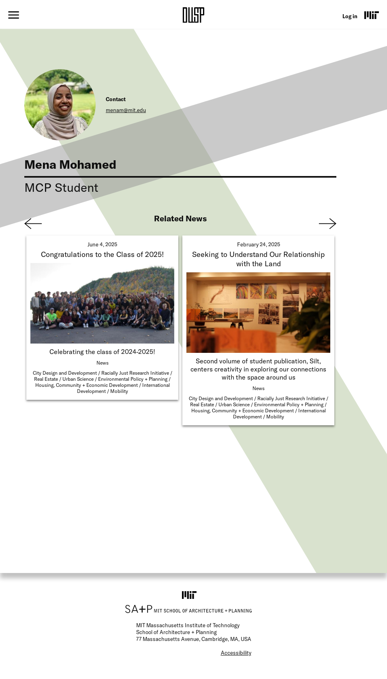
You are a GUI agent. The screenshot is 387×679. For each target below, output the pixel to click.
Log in (349, 16)
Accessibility (236, 652)
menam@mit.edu (126, 110)
